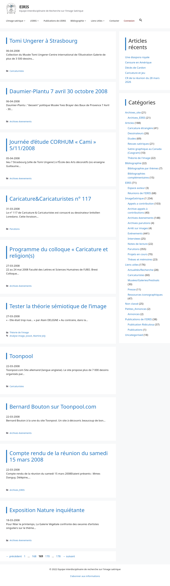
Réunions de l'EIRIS (139, 193)
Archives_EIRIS (17, 490)
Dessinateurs (136, 133)
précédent (14, 556)
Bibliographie (79, 20)
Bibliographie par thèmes (143, 168)
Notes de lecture (138, 244)
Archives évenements (21, 121)
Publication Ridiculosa (141, 325)
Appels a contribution (141, 203)
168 (34, 556)
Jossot (29, 335)
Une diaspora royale (137, 57)
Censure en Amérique (138, 62)
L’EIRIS (34, 20)
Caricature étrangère (140, 128)
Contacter (114, 20)
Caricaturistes (17, 71)
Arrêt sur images (138, 228)
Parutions (15, 229)
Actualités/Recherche (140, 270)
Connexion (129, 20)
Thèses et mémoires (140, 259)
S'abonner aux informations (85, 576)
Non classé (131, 304)
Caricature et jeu (135, 73)
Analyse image (17, 335)
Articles (129, 123)
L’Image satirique (16, 20)
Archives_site (133, 112)
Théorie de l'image (19, 332)
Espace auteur (136, 188)
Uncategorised (134, 335)
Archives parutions (139, 223)
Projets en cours (137, 254)
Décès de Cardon (135, 67)
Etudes (132, 138)
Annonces (134, 314)
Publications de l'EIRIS (138, 319)
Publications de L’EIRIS (55, 20)
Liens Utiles (98, 20)
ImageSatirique (134, 198)
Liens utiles (132, 265)
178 (58, 556)
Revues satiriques (138, 144)
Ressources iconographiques (145, 295)
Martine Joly (39, 335)
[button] (140, 20)
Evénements (135, 233)
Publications (135, 330)
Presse (132, 289)
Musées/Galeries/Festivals (143, 280)
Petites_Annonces (135, 309)
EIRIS (24, 6)
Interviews (134, 239)
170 (47, 556)
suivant (69, 556)
